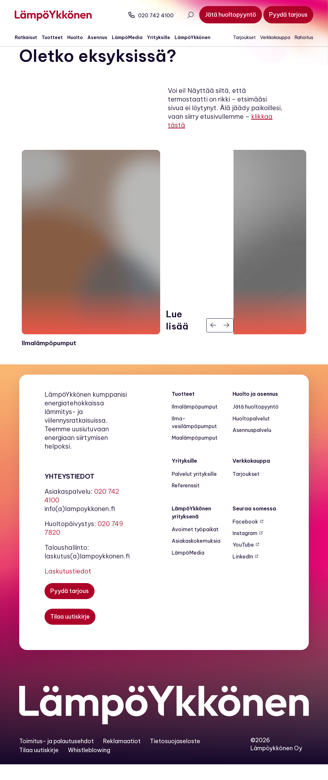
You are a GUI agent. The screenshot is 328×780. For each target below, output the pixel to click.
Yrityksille (163, 37)
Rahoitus (299, 37)
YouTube (243, 560)
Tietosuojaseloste (175, 756)
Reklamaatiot (122, 756)
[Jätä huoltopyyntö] (226, 14)
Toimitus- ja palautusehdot (56, 756)
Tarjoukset (239, 37)
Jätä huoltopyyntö (256, 422)
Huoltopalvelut (251, 434)
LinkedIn (243, 572)
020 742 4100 (146, 15)
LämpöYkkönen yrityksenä (191, 528)
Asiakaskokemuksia (196, 556)
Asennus (102, 37)
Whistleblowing (89, 765)
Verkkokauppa (271, 37)
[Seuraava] (227, 341)
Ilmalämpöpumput (194, 422)
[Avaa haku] (186, 15)
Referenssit (186, 501)
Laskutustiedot (68, 586)
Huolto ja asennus (255, 409)
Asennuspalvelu (252, 445)
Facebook (245, 537)
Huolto (79, 37)
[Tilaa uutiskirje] (70, 632)
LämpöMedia (131, 37)
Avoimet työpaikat (195, 544)
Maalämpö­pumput (194, 453)
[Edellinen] (213, 341)
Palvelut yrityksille (194, 489)
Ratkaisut (30, 37)
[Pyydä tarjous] (284, 14)
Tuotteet (56, 37)
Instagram (245, 548)
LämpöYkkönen (197, 37)
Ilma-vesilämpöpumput (194, 438)
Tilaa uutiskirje (39, 765)
